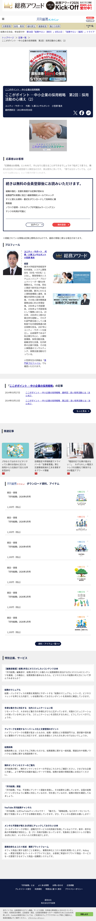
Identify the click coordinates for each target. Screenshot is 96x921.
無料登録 (90, 18)
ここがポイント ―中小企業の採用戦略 (22, 89)
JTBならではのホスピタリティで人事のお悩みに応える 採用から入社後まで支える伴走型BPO (15, 466)
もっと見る (83, 410)
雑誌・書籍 (48, 499)
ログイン (90, 21)
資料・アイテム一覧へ (49, 643)
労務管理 (7, 26)
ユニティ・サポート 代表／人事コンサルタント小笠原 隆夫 (35, 254)
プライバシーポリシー (74, 889)
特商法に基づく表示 (53, 889)
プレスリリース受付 (23, 889)
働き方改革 (55, 26)
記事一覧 (22, 37)
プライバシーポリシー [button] (36, 918)
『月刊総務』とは (27, 885)
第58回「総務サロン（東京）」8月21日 (44, 31)
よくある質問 (43, 885)
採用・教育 (19, 26)
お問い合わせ (57, 885)
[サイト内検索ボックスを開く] (92, 26)
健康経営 (43, 26)
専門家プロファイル (35, 362)
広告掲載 (70, 885)
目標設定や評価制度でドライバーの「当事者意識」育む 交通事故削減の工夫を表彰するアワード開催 (48, 466)
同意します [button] (84, 914)
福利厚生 (31, 26)
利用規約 (38, 889)
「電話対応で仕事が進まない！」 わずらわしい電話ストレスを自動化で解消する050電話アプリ (80, 466)
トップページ (8, 37)
